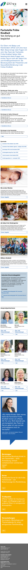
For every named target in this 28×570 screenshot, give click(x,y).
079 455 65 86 (7, 558)
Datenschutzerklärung (5, 566)
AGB (1, 567)
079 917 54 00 (7, 562)
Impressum (3, 565)
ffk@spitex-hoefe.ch (5, 559)
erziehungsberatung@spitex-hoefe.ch (8, 564)
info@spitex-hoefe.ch (5, 552)
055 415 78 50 (7, 551)
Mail (2, 334)
